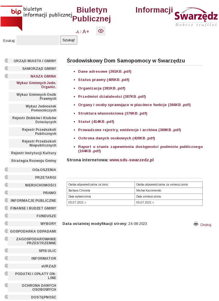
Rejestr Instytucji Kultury (33, 153)
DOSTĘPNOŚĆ (43, 297)
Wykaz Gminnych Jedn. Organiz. (36, 85)
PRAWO (49, 193)
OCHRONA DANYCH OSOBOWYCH (39, 288)
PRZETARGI (45, 178)
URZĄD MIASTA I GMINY (35, 61)
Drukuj (202, 225)
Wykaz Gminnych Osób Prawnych (36, 97)
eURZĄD (48, 266)
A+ (85, 31)
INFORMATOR (43, 259)
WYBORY (48, 224)
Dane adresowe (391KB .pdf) (104, 71)
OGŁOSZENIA (44, 170)
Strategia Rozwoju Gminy (33, 161)
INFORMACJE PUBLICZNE (33, 201)
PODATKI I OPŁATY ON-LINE (35, 276)
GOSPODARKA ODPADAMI (33, 231)
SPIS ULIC (47, 251)
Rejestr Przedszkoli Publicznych (39, 132)
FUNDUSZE (46, 216)
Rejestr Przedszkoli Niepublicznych (39, 143)
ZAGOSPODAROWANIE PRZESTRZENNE (36, 241)
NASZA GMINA (43, 76)
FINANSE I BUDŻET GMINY (33, 208)
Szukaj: (9, 40)
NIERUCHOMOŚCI (40, 185)
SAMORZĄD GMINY (39, 69)
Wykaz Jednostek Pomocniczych (41, 108)
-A (77, 32)
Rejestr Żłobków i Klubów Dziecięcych (34, 120)
